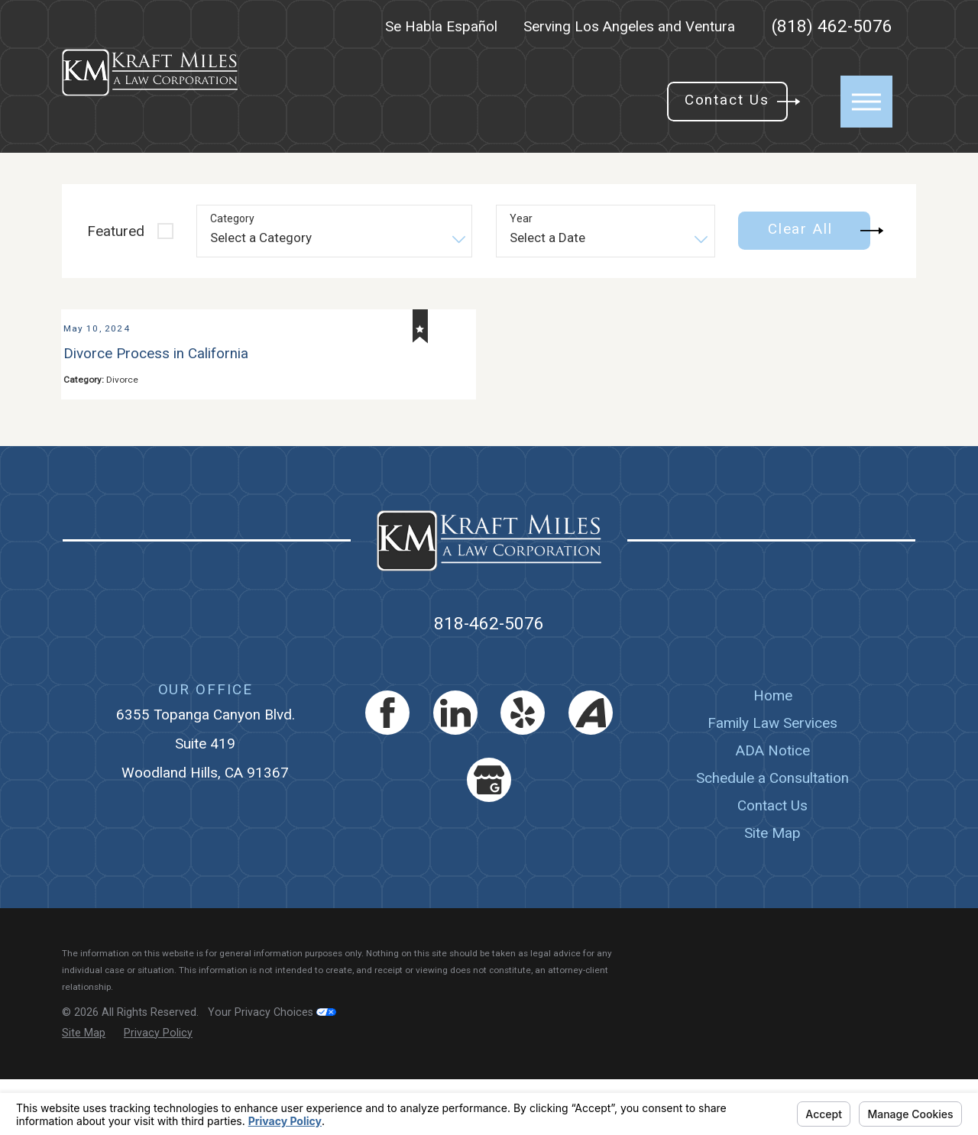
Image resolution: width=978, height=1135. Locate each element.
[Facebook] (387, 768)
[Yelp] (522, 768)
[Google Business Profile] (489, 835)
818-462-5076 (489, 679)
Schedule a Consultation (772, 833)
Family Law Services (772, 778)
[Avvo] (590, 768)
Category (232, 218)
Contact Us (772, 861)
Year (521, 218)
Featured (115, 231)
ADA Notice (773, 806)
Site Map (772, 889)
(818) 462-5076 (832, 27)
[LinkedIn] (455, 768)
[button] (866, 102)
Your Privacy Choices (272, 1068)
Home (772, 751)
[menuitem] (773, 751)
